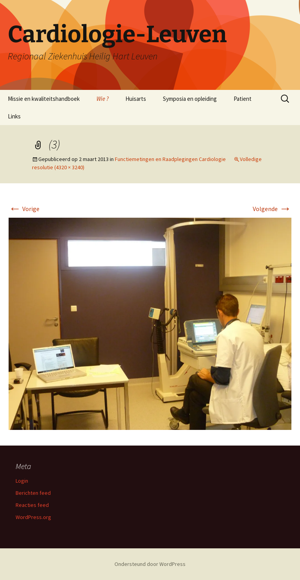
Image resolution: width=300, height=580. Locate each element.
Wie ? (102, 98)
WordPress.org (33, 517)
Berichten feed (33, 492)
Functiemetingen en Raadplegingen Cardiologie (170, 159)
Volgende (272, 209)
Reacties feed (32, 504)
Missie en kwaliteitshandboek (44, 98)
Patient (243, 98)
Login (22, 480)
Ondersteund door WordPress (150, 563)
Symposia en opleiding (190, 98)
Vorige (24, 209)
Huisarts (135, 98)
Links (14, 116)
